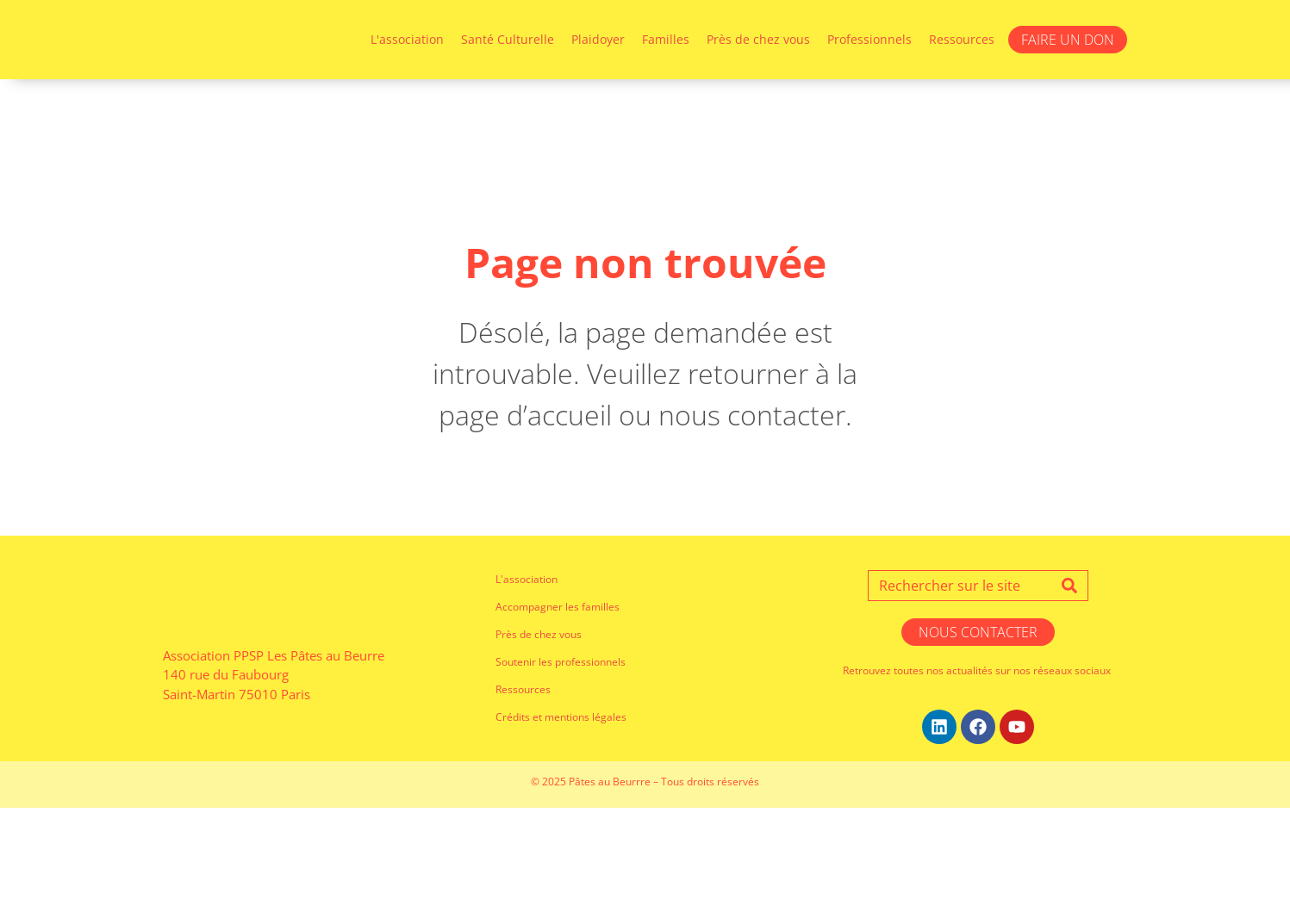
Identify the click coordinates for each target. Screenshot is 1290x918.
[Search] (1069, 695)
